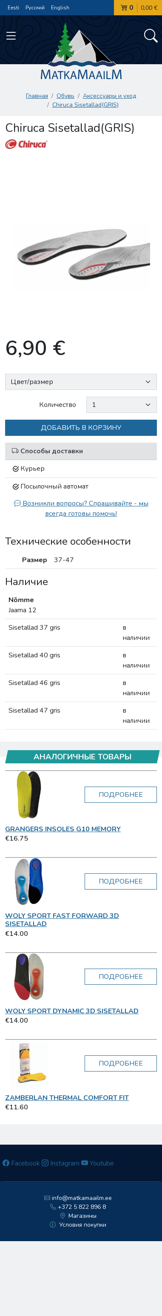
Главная (37, 96)
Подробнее (121, 794)
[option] (81, 241)
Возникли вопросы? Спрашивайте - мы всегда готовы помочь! (81, 508)
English (60, 7)
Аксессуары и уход (109, 96)
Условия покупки (78, 1225)
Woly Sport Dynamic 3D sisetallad (72, 1011)
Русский (35, 7)
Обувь (65, 96)
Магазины (78, 1216)
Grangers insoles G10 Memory (63, 829)
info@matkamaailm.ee (78, 1198)
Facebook (21, 1163)
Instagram (61, 1163)
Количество (57, 404)
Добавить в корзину (81, 427)
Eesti (13, 7)
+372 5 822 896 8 (78, 1207)
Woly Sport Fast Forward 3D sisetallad (62, 920)
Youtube (97, 1163)
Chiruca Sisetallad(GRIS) (85, 105)
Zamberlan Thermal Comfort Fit (67, 1098)
